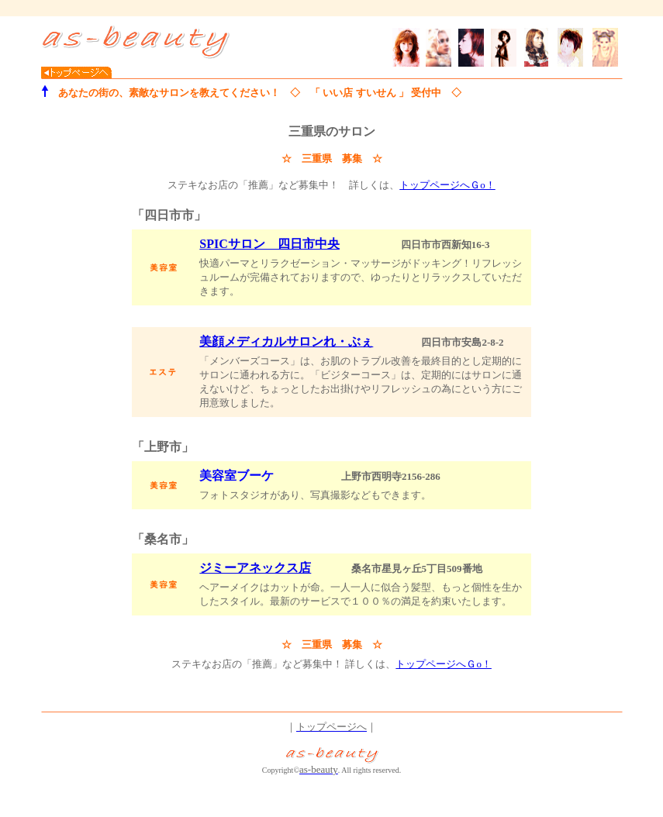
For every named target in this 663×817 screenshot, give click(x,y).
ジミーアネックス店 (255, 567)
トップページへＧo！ (447, 185)
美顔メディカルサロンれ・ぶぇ (286, 341)
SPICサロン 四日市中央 (269, 243)
